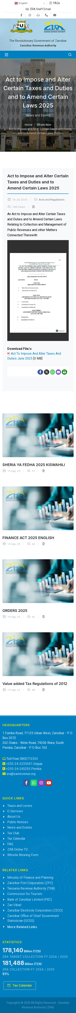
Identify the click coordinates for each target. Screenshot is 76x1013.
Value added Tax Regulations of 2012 (34, 684)
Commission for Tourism (24, 894)
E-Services (15, 811)
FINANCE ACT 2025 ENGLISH (28, 537)
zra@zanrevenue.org (20, 774)
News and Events (19, 827)
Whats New (44, 124)
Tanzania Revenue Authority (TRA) (31, 888)
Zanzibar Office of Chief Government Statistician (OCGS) (33, 918)
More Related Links (22, 927)
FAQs (54, 3)
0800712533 (29, 759)
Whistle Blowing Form (22, 855)
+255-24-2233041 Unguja (24, 764)
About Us (13, 817)
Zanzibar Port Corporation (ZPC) (30, 883)
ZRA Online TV (17, 849)
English (21, 3)
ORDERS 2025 (14, 610)
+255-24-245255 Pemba (23, 769)
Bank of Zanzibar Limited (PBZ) (29, 899)
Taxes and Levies (19, 806)
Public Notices (17, 822)
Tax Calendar (16, 839)
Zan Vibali (14, 905)
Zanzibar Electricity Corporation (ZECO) (35, 910)
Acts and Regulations (51, 199)
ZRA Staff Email (38, 9)
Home (28, 124)
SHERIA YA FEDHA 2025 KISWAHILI (33, 464)
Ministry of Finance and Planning (30, 877)
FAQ (10, 844)
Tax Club (13, 833)
